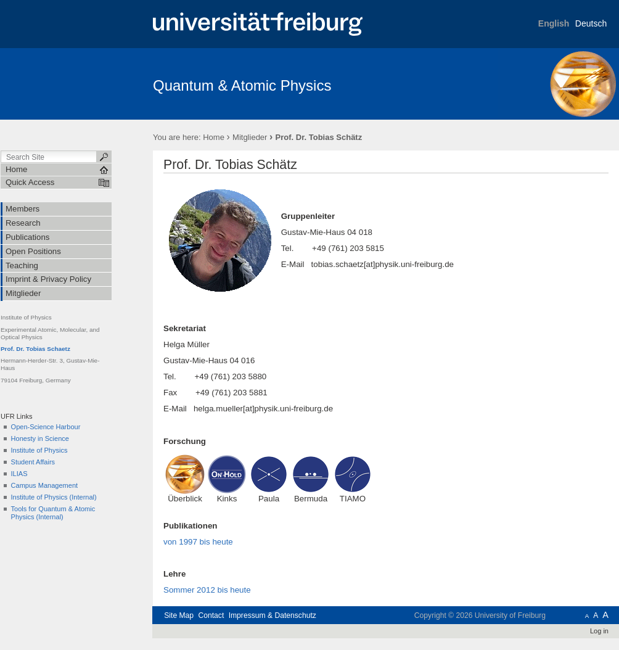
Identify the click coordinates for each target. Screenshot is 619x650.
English (554, 23)
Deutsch (591, 23)
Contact (211, 615)
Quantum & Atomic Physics (242, 85)
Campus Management (44, 485)
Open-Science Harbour (46, 426)
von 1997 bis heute (198, 541)
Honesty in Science (40, 438)
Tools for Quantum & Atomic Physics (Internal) (53, 512)
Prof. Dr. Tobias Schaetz (35, 348)
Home (213, 137)
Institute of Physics (39, 450)
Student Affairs (33, 462)
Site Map (179, 615)
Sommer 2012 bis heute (207, 589)
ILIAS (19, 473)
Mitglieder (249, 137)
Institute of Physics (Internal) (54, 497)
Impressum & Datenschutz (272, 615)
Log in (599, 631)
